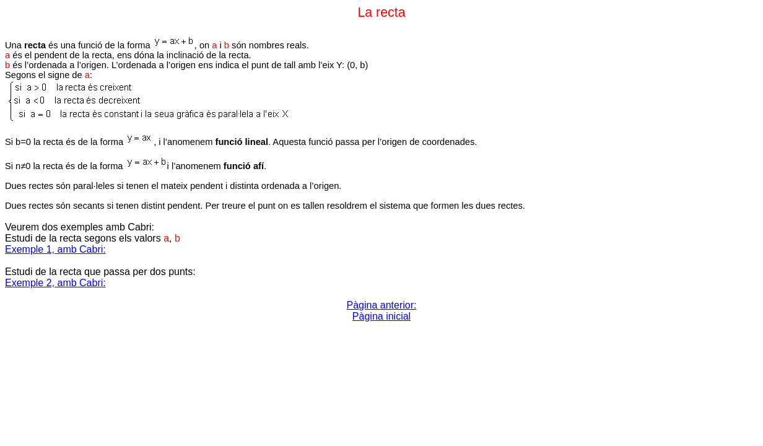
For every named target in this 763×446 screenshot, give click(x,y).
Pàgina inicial (381, 316)
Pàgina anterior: (382, 305)
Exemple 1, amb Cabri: (55, 249)
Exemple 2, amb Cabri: (55, 283)
